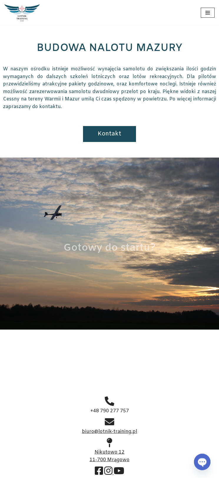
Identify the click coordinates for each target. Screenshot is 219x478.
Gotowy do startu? (109, 248)
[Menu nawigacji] (208, 13)
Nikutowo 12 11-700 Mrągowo (109, 452)
